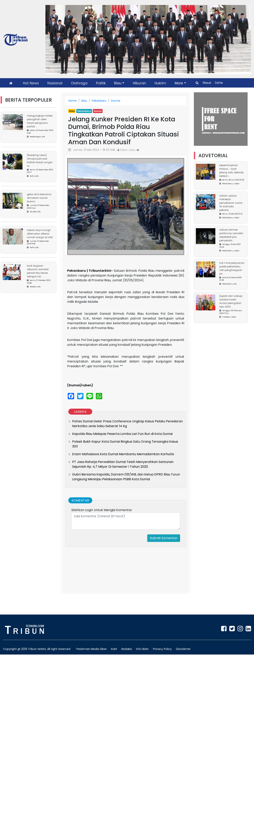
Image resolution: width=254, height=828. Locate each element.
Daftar (219, 82)
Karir (114, 649)
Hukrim (160, 83)
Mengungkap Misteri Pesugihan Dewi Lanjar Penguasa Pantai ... (40, 121)
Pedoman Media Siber (92, 649)
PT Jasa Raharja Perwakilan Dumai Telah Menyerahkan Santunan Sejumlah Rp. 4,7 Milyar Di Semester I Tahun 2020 (123, 464)
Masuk (207, 82)
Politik (101, 83)
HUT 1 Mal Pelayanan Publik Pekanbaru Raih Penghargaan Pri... (231, 268)
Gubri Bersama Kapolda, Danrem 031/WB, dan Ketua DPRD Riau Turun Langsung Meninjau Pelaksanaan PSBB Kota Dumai (126, 476)
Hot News (31, 83)
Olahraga (79, 83)
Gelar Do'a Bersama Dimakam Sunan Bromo (39, 198)
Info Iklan (142, 649)
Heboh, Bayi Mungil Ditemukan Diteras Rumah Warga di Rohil (40, 233)
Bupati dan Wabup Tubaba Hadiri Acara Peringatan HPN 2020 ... (230, 301)
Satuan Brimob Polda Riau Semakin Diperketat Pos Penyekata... (231, 235)
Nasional (54, 83)
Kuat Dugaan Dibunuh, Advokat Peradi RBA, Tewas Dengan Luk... (38, 271)
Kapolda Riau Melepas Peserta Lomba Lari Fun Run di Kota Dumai (122, 434)
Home (72, 101)
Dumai (115, 101)
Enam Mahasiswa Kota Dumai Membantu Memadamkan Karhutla (123, 454)
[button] (76, 202)
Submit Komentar (164, 538)
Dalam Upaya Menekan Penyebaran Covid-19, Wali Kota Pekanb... (231, 203)
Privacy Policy (163, 649)
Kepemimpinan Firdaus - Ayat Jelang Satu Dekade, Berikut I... (231, 171)
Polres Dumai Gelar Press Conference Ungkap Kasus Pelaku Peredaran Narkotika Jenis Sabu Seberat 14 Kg (127, 423)
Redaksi (127, 649)
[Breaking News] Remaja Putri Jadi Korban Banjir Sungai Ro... (39, 160)
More (179, 83)
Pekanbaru (99, 101)
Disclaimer (183, 649)
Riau (118, 83)
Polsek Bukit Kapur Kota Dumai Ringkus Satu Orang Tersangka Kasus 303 (125, 444)
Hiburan (139, 83)
